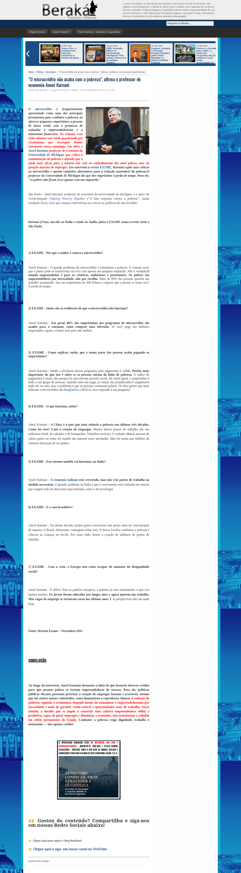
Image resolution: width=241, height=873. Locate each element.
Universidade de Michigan (46, 154)
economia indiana (66, 479)
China (58, 424)
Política (40, 71)
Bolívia (86, 389)
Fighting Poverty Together (67, 198)
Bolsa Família (111, 530)
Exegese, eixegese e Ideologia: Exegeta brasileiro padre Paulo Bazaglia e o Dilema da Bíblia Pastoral (160, 55)
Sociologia (50, 71)
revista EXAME (100, 167)
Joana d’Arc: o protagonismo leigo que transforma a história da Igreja (70, 53)
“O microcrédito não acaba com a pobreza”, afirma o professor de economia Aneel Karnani (84, 81)
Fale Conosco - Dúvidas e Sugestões (99, 32)
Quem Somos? (61, 32)
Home (31, 71)
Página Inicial (37, 32)
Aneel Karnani (38, 150)
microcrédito (43, 109)
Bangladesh (71, 389)
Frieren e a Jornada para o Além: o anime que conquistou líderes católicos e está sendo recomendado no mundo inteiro (195, 56)
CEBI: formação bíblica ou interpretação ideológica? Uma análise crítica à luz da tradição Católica (116, 55)
